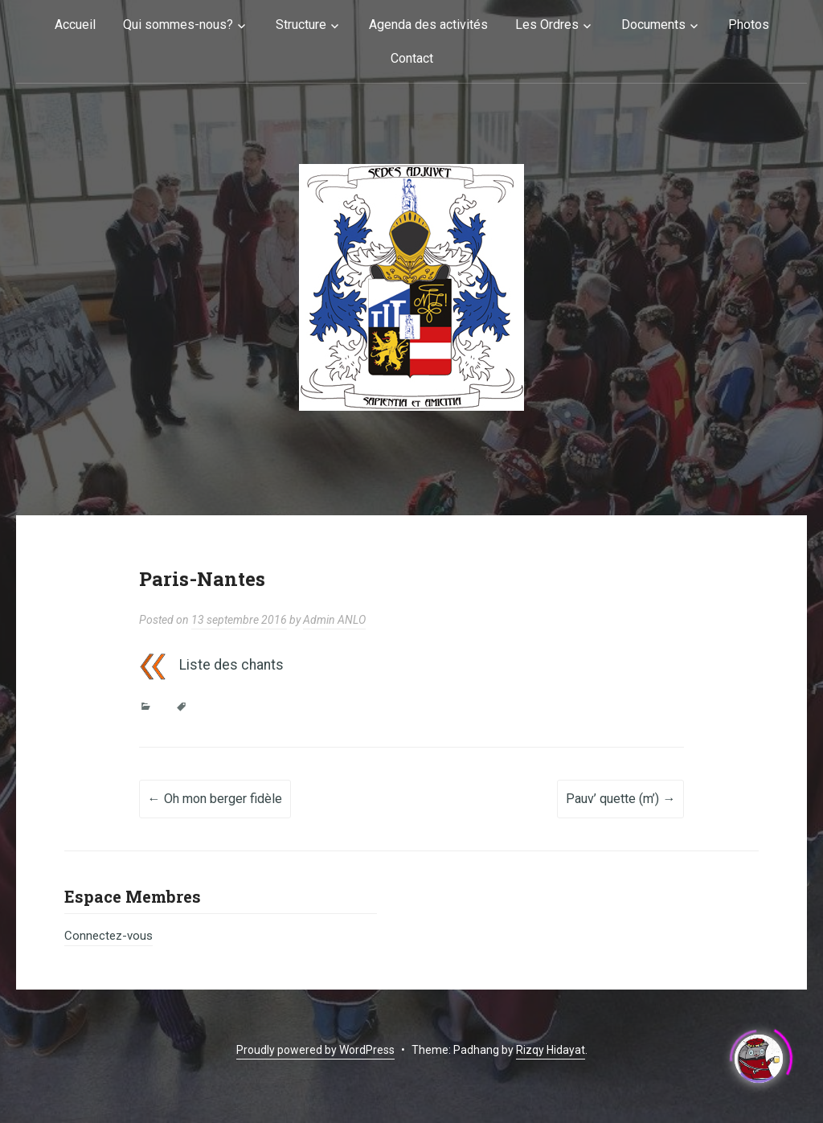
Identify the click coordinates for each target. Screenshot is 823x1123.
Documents (653, 24)
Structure (301, 24)
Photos (748, 24)
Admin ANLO (334, 619)
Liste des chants (231, 665)
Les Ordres (547, 24)
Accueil (75, 24)
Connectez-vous (108, 935)
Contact (412, 58)
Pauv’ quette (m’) (620, 798)
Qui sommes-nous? (178, 24)
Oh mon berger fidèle (215, 798)
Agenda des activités (428, 24)
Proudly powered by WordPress (315, 1049)
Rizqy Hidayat (550, 1049)
